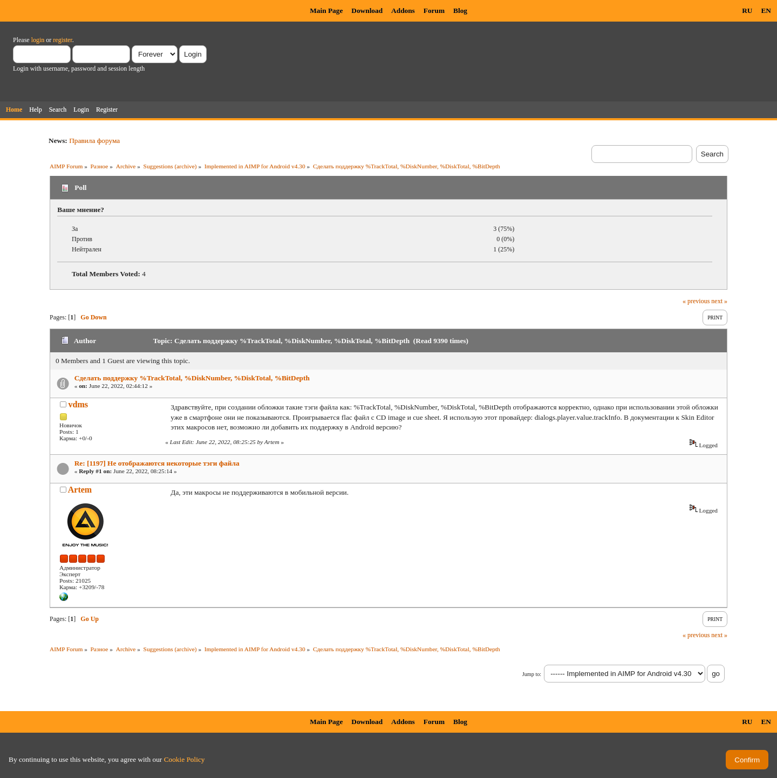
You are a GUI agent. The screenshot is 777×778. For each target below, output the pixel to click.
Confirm (747, 760)
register (62, 40)
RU (747, 10)
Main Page (326, 10)
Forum (434, 10)
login (38, 40)
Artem (80, 489)
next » (719, 301)
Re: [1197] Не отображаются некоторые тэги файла (157, 463)
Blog (460, 10)
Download (367, 10)
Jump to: (531, 674)
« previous (696, 301)
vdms (78, 404)
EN (766, 10)
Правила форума (94, 141)
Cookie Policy (184, 759)
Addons (403, 10)
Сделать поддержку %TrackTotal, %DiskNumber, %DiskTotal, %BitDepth (192, 378)
